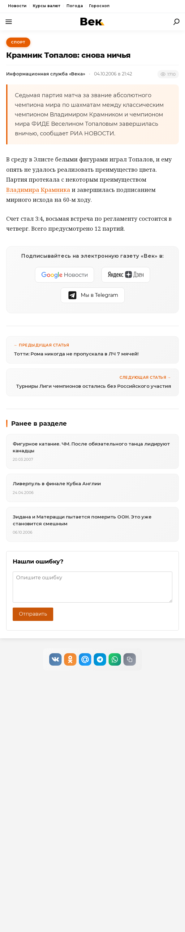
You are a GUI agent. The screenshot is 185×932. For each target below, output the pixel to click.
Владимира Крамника (38, 189)
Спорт (18, 42)
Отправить (33, 614)
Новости (17, 5)
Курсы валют (46, 5)
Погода (75, 5)
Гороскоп (99, 5)
